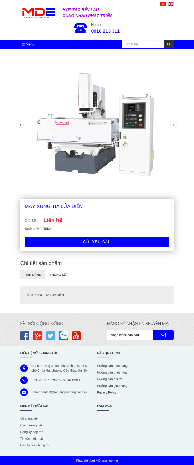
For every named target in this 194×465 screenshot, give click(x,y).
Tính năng (32, 275)
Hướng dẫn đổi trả (109, 379)
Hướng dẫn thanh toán (112, 372)
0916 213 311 (105, 31)
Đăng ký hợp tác (31, 432)
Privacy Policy (106, 392)
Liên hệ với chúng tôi (34, 445)
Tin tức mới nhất (31, 438)
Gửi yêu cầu (97, 242)
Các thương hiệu (32, 425)
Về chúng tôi (29, 418)
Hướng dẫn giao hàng (112, 386)
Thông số (58, 275)
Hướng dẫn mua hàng (112, 366)
